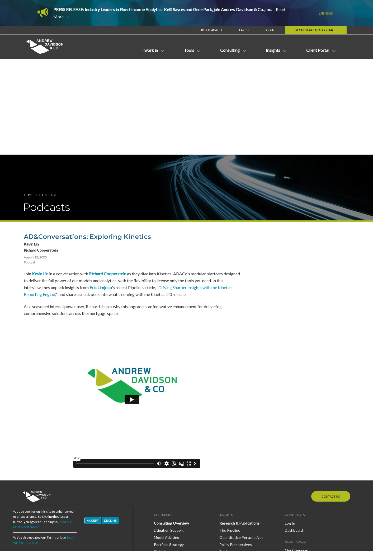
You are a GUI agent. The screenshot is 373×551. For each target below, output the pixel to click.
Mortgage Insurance (40, 484)
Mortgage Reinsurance (42, 491)
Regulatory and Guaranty (43, 437)
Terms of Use (302, 520)
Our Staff (292, 428)
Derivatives (32, 463)
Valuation (161, 430)
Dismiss (326, 12)
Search (243, 30)
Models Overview (102, 435)
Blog (223, 476)
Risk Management (168, 423)
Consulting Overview (171, 394)
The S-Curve (48, 66)
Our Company (296, 421)
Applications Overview (107, 402)
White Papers (230, 430)
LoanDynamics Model (105, 442)
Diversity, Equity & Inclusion (308, 443)
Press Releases (232, 456)
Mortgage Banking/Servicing (46, 430)
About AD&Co (211, 30)
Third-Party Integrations (108, 476)
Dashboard (294, 402)
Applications (98, 394)
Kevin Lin (39, 145)
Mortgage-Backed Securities (46, 470)
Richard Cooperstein (106, 145)
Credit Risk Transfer (39, 456)
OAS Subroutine (102, 449)
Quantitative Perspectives (241, 409)
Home (28, 66)
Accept (93, 520)
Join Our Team (297, 435)
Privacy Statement (333, 520)
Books (224, 423)
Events (225, 463)
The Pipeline (229, 402)
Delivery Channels (103, 469)
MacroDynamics (101, 456)
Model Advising (166, 409)
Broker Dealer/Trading (41, 408)
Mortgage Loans (36, 477)
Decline (110, 520)
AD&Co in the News (236, 449)
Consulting (97, 490)
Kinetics (95, 409)
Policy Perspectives (235, 416)
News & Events (232, 442)
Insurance (31, 416)
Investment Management (44, 423)
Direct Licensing (101, 483)
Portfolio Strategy (169, 416)
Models (94, 428)
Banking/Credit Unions (41, 401)
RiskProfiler (97, 416)
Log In (269, 30)
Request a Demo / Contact (315, 30)
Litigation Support (169, 402)
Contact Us (331, 368)
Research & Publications (239, 394)
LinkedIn (300, 463)
